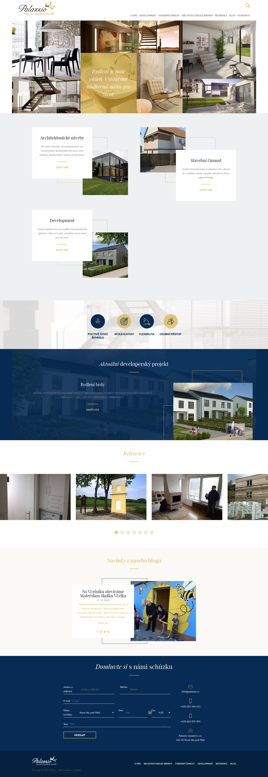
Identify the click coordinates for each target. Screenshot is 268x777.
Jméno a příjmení (68, 689)
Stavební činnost (169, 15)
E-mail (66, 700)
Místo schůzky (67, 712)
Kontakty (244, 15)
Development (147, 15)
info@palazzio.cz (190, 691)
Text (65, 724)
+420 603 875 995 (190, 721)
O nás (133, 15)
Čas (153, 710)
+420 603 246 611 (190, 706)
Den (121, 710)
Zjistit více (62, 167)
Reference (221, 15)
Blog (232, 15)
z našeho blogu (134, 561)
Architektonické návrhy (197, 15)
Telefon (123, 687)
